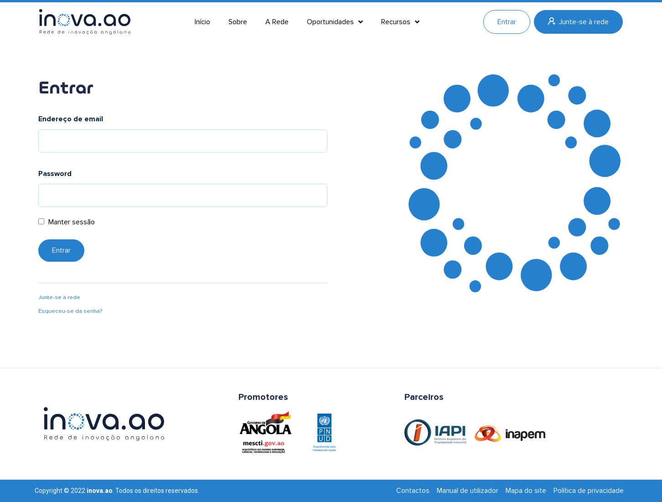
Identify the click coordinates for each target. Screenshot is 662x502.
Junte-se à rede (578, 21)
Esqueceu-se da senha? (70, 311)
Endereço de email (70, 119)
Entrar (506, 21)
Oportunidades (335, 22)
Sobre (237, 21)
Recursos (400, 22)
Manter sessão (66, 222)
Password (55, 173)
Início (202, 21)
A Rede (277, 21)
